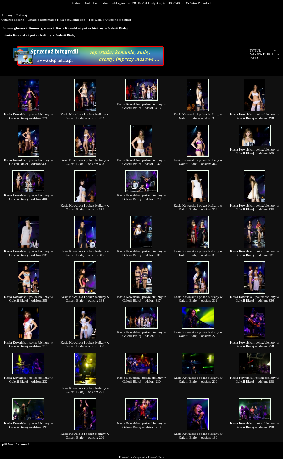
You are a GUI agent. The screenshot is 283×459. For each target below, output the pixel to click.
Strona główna (14, 28)
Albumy (7, 15)
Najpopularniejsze (72, 19)
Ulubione (111, 19)
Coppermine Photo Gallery (148, 457)
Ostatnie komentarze (41, 19)
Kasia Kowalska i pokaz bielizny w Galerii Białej (92, 28)
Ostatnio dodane (12, 19)
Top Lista (95, 19)
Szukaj (126, 19)
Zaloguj (21, 15)
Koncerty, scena (40, 28)
